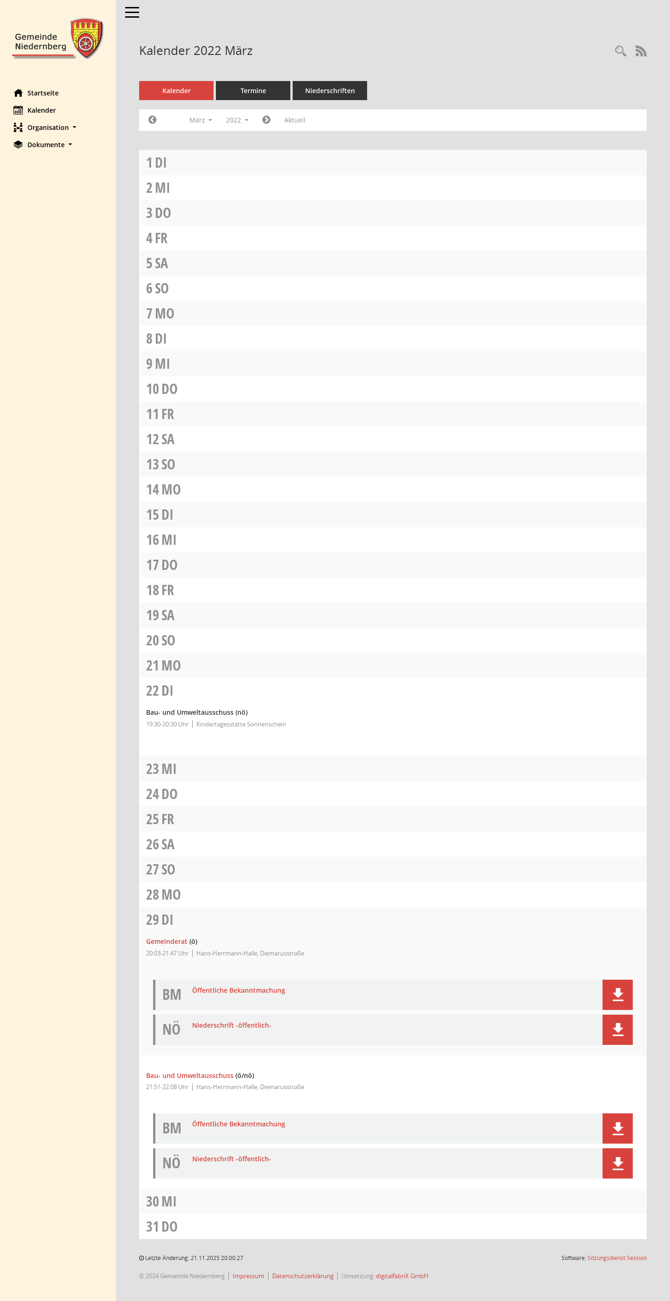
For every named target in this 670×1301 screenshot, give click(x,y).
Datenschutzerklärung (303, 1276)
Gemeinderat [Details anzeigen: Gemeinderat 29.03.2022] (167, 941)
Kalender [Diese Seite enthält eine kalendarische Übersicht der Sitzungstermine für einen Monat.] (35, 110)
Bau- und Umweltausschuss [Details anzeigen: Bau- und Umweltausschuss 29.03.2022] (190, 1075)
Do (163, 212)
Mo (165, 313)
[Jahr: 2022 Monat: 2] (153, 120)
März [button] (201, 119)
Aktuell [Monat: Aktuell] (295, 119)
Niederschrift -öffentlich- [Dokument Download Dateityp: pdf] (232, 1026)
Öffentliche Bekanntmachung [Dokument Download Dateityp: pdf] (239, 991)
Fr (161, 237)
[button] (58, 127)
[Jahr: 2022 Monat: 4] (267, 120)
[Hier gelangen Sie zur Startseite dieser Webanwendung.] (58, 37)
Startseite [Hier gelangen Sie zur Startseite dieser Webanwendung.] (36, 92)
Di (161, 162)
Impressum (249, 1276)
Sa (161, 262)
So (162, 288)
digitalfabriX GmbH (402, 1276)
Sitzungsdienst (617, 1258)
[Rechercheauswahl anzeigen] (620, 51)
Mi (163, 187)
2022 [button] (238, 119)
